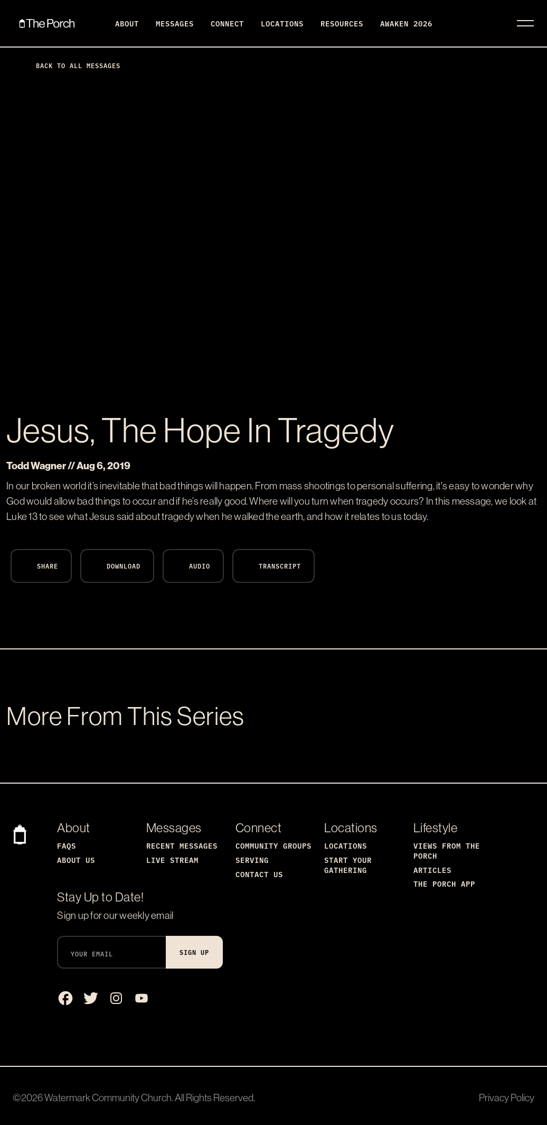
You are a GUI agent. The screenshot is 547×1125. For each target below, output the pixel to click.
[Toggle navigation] (525, 23)
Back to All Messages (69, 65)
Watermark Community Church (108, 1097)
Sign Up (194, 951)
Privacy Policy (506, 1097)
